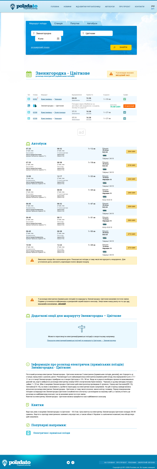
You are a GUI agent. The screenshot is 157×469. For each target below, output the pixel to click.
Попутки (74, 23)
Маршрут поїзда (38, 23)
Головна (55, 6)
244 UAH (131, 174)
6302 (35, 94)
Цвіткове (88, 95)
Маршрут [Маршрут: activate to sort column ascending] (44, 90)
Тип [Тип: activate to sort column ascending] (29, 90)
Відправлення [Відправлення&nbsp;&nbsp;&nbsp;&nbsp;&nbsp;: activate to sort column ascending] (77, 90)
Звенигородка (76, 95)
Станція (58, 23)
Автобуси (92, 23)
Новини (67, 6)
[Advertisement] (81, 58)
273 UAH (131, 229)
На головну (109, 458)
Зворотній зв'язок (146, 458)
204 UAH (131, 146)
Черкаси (58, 94)
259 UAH (131, 201)
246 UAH (131, 188)
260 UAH (131, 215)
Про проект (124, 6)
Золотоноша (59, 107)
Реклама (132, 458)
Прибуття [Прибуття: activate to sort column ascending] (89, 90)
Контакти (139, 6)
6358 (35, 107)
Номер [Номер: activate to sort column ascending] (35, 90)
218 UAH (131, 160)
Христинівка (46, 94)
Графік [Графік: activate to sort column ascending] (125, 90)
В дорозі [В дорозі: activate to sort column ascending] (106, 90)
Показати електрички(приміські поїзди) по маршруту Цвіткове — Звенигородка (81, 335)
